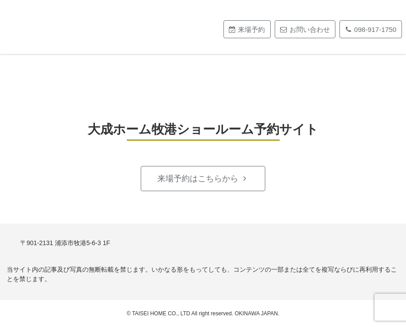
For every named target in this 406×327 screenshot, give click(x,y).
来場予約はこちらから (197, 178)
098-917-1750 (375, 29)
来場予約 (251, 29)
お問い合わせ (310, 29)
